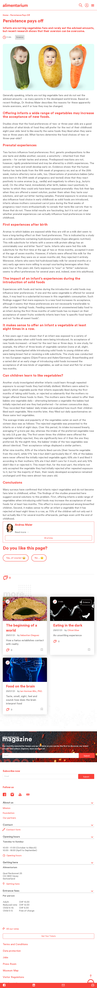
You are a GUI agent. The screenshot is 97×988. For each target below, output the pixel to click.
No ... (39, 558)
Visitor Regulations (13, 977)
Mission (6, 808)
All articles (48, 538)
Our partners (9, 818)
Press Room (9, 964)
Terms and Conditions (15, 944)
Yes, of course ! (15, 558)
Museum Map (10, 970)
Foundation (8, 813)
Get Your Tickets (48, 936)
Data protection (12, 951)
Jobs (5, 957)
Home (5, 15)
